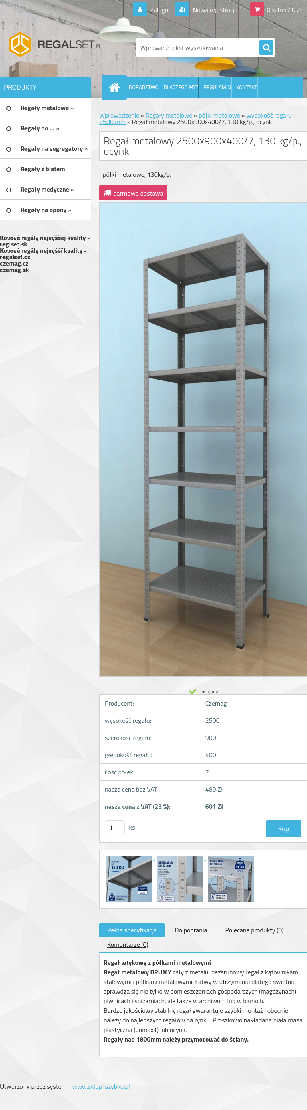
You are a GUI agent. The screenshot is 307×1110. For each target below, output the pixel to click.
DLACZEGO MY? (181, 87)
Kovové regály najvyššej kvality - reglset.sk (45, 241)
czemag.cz (14, 263)
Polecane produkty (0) (254, 930)
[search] (266, 48)
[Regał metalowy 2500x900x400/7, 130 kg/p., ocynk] (129, 857)
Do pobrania (191, 930)
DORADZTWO (144, 87)
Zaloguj (160, 9)
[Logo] (55, 48)
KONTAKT (246, 87)
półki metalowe (219, 115)
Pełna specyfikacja (132, 930)
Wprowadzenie (119, 115)
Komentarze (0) (127, 944)
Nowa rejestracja (214, 9)
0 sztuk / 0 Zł (284, 9)
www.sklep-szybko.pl (101, 1086)
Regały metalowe (169, 115)
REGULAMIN (217, 87)
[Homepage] (116, 87)
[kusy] (115, 827)
